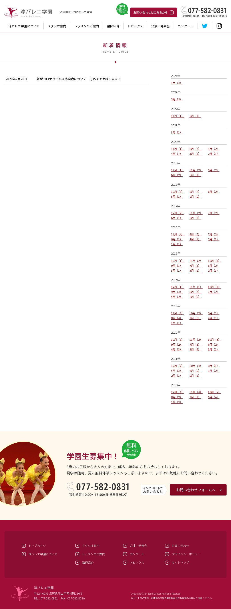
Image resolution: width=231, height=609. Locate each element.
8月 (195, 149)
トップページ (37, 545)
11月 (177, 116)
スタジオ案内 (57, 26)
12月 (177, 170)
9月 (213, 170)
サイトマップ (180, 562)
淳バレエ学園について (24, 26)
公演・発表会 (160, 26)
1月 (177, 83)
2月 (177, 99)
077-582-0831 (49, 598)
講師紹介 (113, 26)
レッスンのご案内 (86, 26)
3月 (177, 132)
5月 (213, 149)
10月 (214, 261)
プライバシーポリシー (186, 554)
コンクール (185, 26)
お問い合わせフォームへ (195, 489)
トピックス (135, 26)
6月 (177, 175)
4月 (177, 153)
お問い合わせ (180, 545)
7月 (213, 213)
